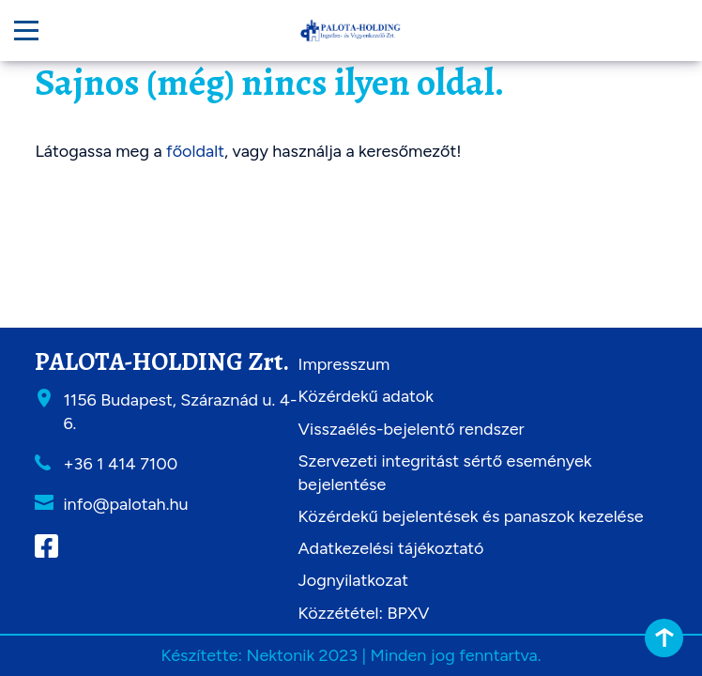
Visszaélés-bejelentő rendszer (411, 429)
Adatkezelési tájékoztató (391, 548)
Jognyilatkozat (353, 580)
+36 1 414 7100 (120, 463)
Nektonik (280, 655)
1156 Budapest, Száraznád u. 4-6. (180, 412)
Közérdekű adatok (366, 396)
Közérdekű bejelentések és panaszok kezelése (471, 516)
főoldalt (195, 151)
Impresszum (344, 364)
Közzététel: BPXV (364, 613)
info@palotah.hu (125, 504)
